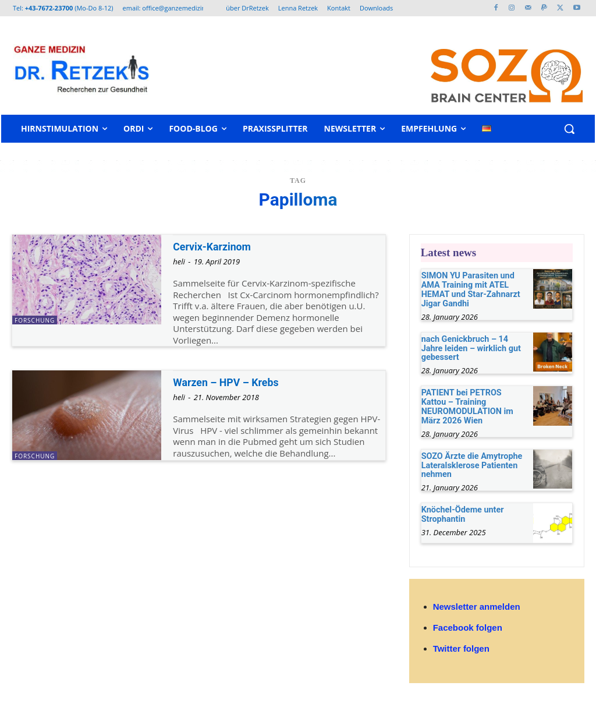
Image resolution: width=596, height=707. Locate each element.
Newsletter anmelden (476, 602)
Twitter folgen (461, 644)
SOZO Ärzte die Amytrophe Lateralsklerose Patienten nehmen (470, 462)
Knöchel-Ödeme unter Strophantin (461, 510)
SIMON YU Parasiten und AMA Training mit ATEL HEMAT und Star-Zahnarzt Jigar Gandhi (469, 289)
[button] (569, 129)
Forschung (35, 320)
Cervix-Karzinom (214, 246)
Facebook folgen (467, 623)
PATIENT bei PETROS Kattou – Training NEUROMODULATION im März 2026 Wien (473, 404)
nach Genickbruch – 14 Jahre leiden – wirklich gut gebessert (469, 346)
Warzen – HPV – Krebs (229, 382)
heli (179, 261)
